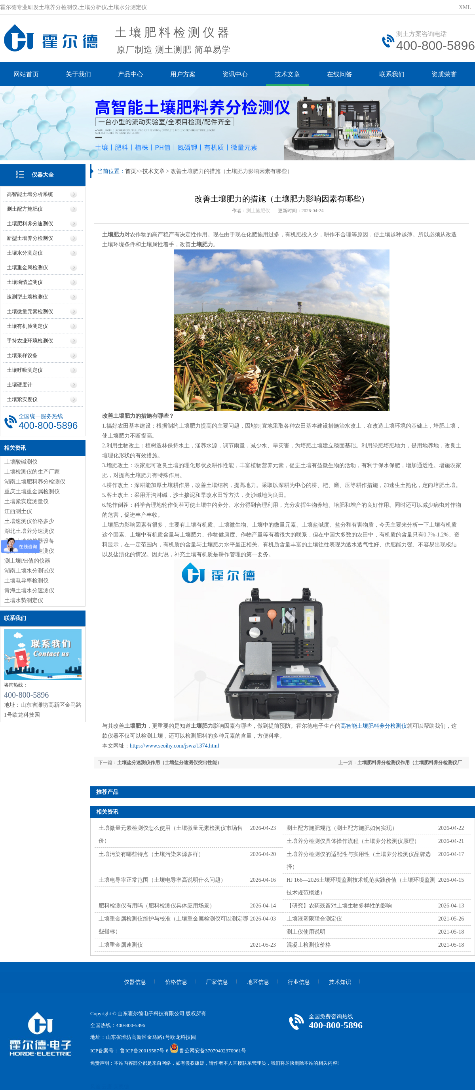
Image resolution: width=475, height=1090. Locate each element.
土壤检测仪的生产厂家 (32, 472)
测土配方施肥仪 (25, 209)
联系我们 (392, 74)
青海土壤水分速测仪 (29, 591)
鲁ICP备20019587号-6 (144, 1051)
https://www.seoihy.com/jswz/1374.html (174, 746)
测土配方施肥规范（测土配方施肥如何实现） (342, 828)
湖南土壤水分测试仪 (29, 571)
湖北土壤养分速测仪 (29, 531)
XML (465, 7)
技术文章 (287, 74)
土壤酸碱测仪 (21, 462)
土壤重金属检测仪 (27, 267)
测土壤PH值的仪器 (27, 561)
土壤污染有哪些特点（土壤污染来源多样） (151, 854)
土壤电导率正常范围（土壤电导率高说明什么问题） (162, 880)
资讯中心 (235, 74)
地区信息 (258, 982)
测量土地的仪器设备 (29, 541)
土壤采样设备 (22, 355)
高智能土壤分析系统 (30, 194)
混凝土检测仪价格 (309, 945)
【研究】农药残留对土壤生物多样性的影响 (339, 906)
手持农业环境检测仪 (30, 341)
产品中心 (130, 74)
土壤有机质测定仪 (27, 326)
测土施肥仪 (258, 210)
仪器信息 (135, 982)
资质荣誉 (444, 74)
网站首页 (26, 74)
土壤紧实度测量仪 (26, 501)
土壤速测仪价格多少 (29, 521)
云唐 (107, 1087)
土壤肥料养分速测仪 (30, 223)
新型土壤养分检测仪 (30, 238)
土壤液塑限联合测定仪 (314, 919)
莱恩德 (121, 1087)
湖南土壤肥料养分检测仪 (34, 482)
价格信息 (176, 982)
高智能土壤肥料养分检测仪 (373, 726)
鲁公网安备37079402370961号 (212, 1051)
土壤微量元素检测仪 (30, 311)
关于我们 (78, 74)
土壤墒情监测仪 (25, 282)
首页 (130, 171)
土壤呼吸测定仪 (25, 370)
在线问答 (339, 74)
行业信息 (299, 982)
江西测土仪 (18, 511)
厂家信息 (217, 982)
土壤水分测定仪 (25, 253)
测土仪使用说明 (306, 932)
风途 (95, 1087)
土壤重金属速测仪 (121, 945)
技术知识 (340, 982)
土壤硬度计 (19, 385)
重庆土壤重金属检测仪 (32, 492)
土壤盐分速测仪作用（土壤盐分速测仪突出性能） (169, 762)
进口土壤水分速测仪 (29, 551)
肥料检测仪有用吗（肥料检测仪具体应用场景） (157, 906)
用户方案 (183, 74)
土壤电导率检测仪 (26, 581)
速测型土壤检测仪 (27, 297)
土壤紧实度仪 (22, 399)
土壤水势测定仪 (23, 600)
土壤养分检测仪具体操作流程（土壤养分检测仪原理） (353, 841)
